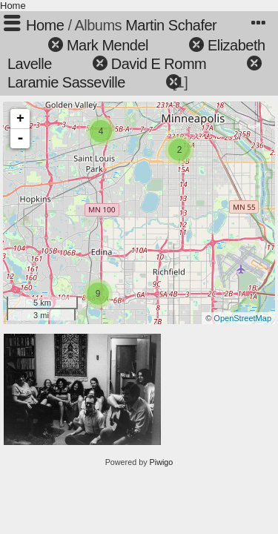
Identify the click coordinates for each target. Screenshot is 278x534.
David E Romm (158, 64)
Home (13, 5)
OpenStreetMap (242, 318)
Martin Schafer (170, 25)
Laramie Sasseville (66, 82)
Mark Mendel (107, 45)
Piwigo (161, 462)
